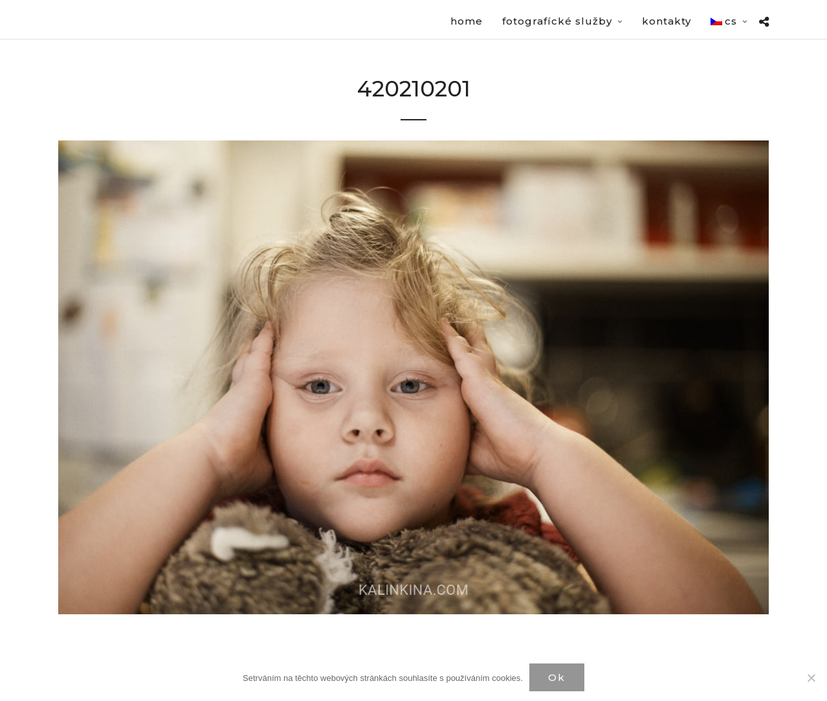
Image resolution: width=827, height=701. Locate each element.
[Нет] (810, 677)
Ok (557, 677)
